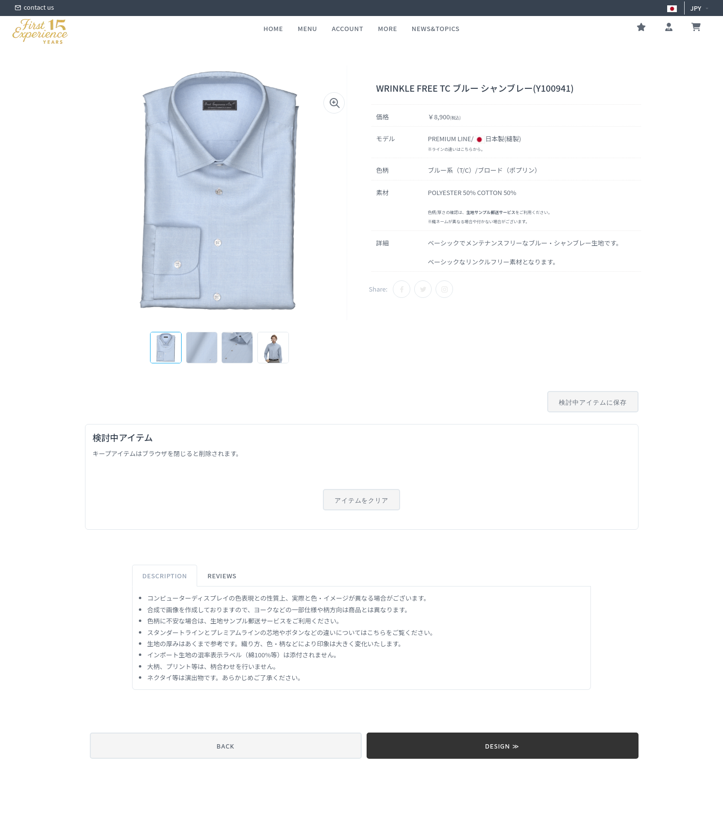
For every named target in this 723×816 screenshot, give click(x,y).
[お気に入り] (641, 28)
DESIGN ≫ (502, 746)
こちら (466, 149)
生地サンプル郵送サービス (248, 620)
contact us (34, 8)
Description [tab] (164, 575)
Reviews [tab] (221, 575)
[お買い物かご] (696, 28)
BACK (226, 746)
